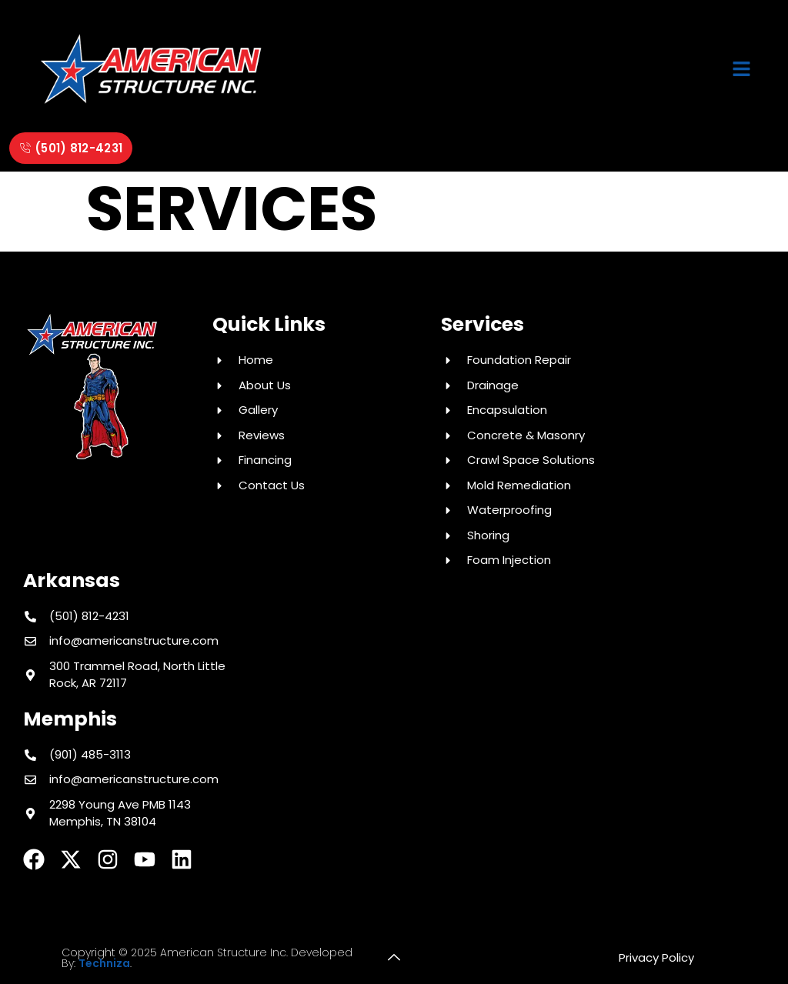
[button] (741, 70)
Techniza (104, 963)
